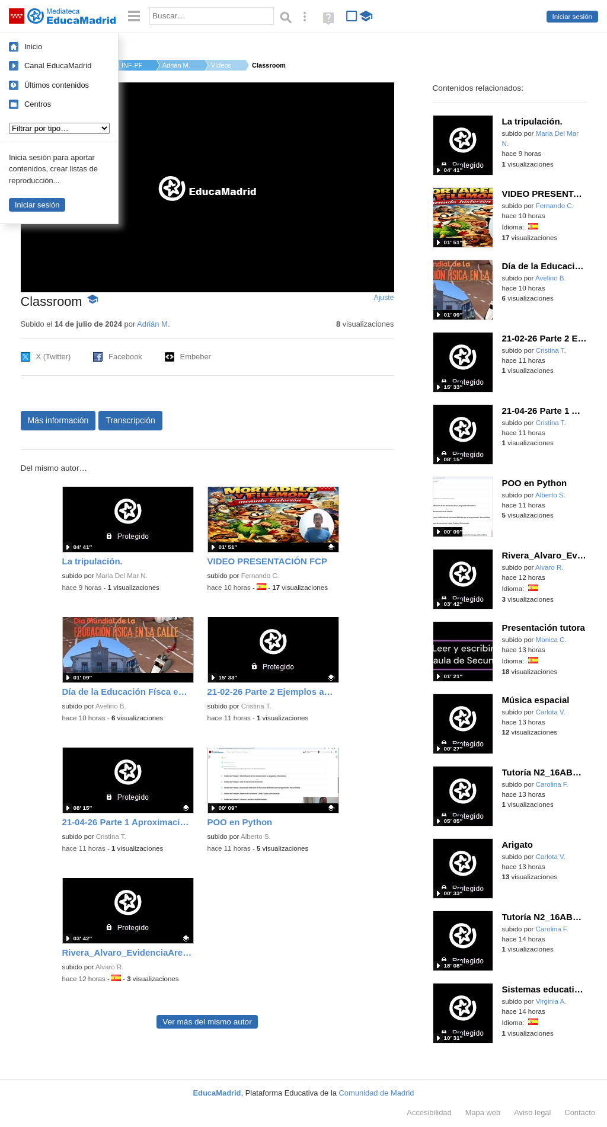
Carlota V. (551, 712)
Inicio (33, 46)
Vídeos (221, 65)
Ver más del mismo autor (206, 1021)
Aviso (532, 1112)
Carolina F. (552, 784)
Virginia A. (551, 1001)
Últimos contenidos (56, 85)
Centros (37, 104)
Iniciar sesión (572, 16)
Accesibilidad (429, 1112)
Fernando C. (260, 575)
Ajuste (383, 297)
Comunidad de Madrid (376, 1092)
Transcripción (130, 420)
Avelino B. (110, 706)
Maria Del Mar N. (122, 575)
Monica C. (551, 639)
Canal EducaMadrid (57, 65)
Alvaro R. (109, 966)
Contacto (579, 1112)
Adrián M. (176, 65)
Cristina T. (256, 706)
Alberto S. (256, 836)
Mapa (483, 1112)
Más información (58, 420)
